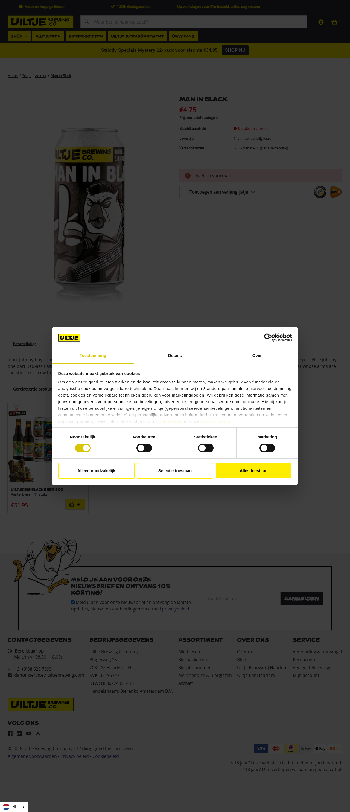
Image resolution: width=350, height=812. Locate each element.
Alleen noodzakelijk (96, 470)
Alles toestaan (254, 470)
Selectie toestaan (175, 470)
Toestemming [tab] (93, 355)
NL (10, 807)
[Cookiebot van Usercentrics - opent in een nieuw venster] (268, 337)
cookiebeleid (169, 421)
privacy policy (215, 421)
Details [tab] (175, 355)
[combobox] (14, 807)
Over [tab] (257, 355)
